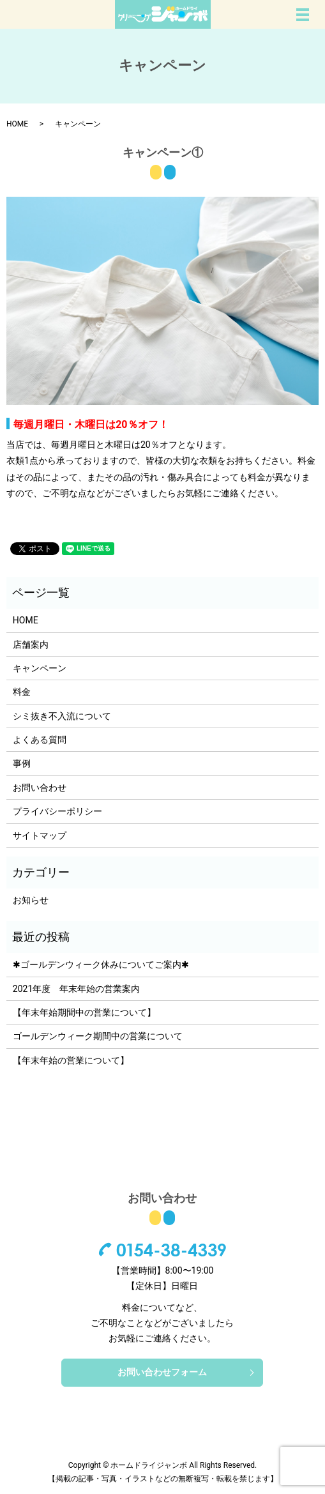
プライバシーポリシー (57, 811)
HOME (17, 123)
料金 (22, 692)
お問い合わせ (39, 787)
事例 (22, 763)
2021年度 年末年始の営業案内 (76, 989)
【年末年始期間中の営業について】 (84, 1012)
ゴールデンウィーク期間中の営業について (98, 1036)
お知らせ (31, 900)
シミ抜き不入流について (62, 716)
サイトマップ (39, 835)
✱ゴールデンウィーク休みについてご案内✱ (101, 964)
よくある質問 (39, 740)
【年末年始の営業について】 (71, 1060)
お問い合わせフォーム (162, 1372)
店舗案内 (31, 644)
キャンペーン (39, 668)
